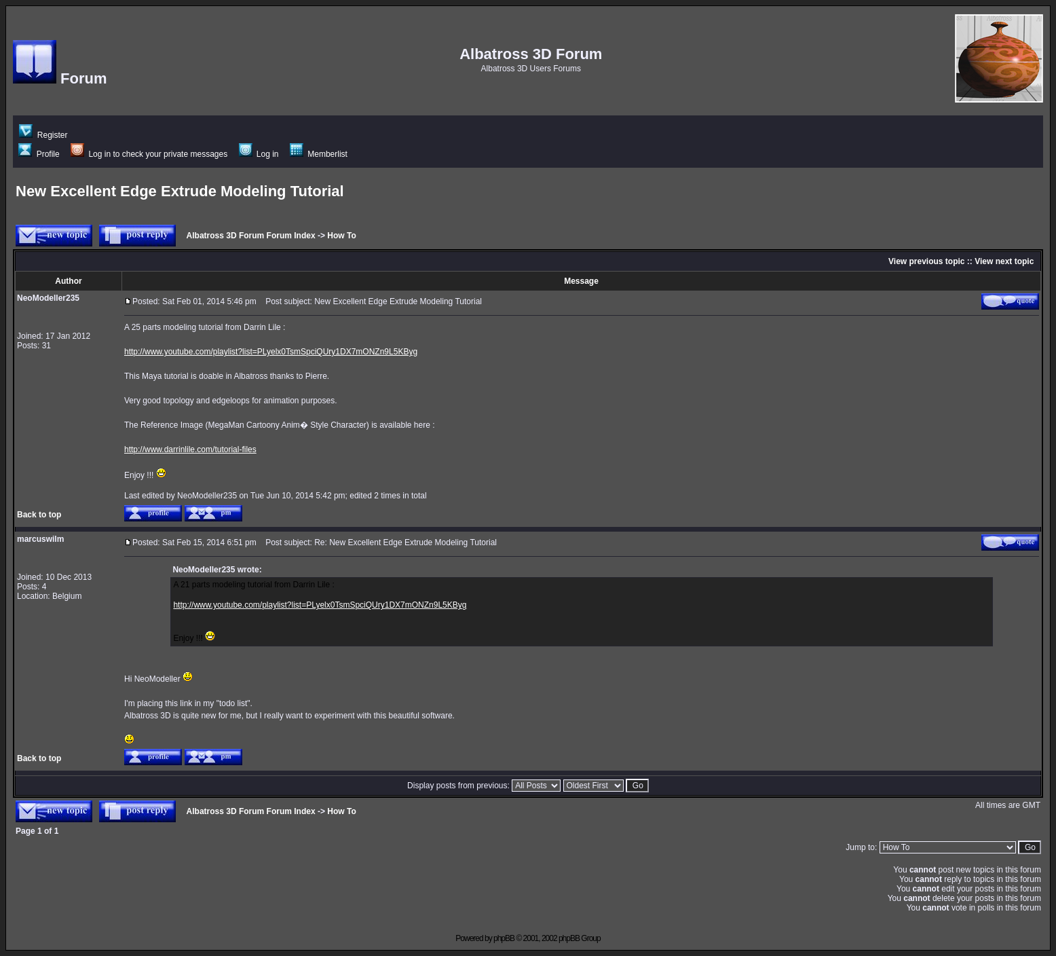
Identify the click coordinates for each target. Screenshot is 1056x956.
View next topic (1004, 261)
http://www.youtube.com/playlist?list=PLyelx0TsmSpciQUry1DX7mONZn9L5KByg (270, 351)
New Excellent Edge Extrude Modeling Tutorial (180, 191)
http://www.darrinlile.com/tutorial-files (190, 449)
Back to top (39, 514)
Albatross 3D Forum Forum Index (251, 235)
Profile (38, 154)
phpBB (503, 938)
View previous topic (926, 261)
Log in (259, 154)
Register (43, 135)
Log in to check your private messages (149, 154)
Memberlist (318, 154)
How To (341, 235)
